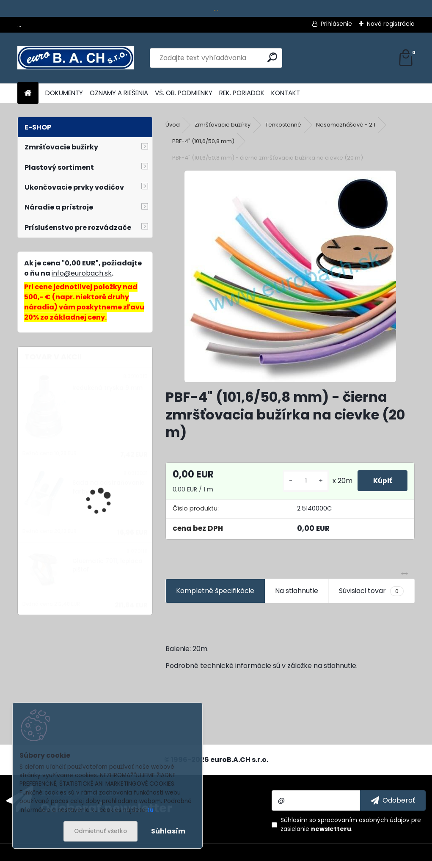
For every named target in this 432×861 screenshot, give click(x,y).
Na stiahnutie (296, 591)
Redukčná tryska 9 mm (107, 388)
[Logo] (75, 58)
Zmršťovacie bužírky (222, 125)
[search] (272, 57)
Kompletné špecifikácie (215, 591)
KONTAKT (285, 92)
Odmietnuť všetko (100, 831)
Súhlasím (168, 831)
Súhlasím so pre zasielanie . (351, 824)
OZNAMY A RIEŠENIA (119, 92)
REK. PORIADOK (241, 92)
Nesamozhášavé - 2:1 (345, 125)
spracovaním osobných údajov (364, 820)
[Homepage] (28, 93)
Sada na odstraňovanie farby (108, 487)
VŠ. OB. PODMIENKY (183, 92)
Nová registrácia (391, 23)
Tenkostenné (283, 125)
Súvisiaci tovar (371, 591)
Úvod (172, 125)
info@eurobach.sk (82, 273)
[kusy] (303, 480)
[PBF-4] (290, 276)
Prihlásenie (336, 23)
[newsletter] (392, 800)
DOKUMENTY (64, 92)
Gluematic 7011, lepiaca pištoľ (107, 565)
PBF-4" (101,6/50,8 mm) (203, 141)
